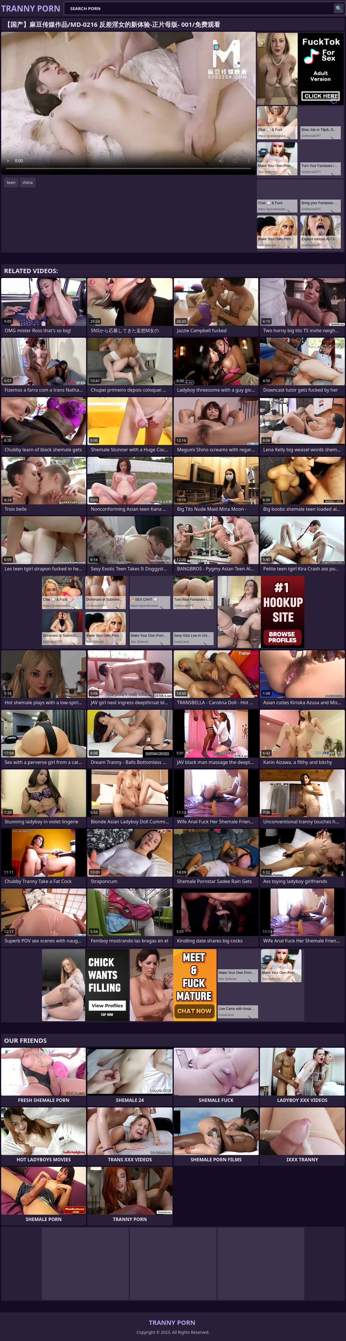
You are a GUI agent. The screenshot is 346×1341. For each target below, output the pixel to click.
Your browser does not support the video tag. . (128, 103)
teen (11, 182)
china (28, 182)
